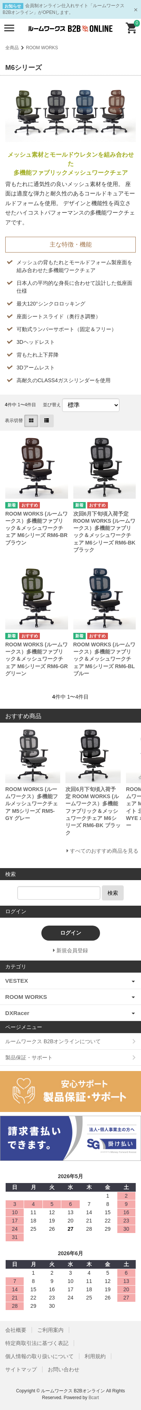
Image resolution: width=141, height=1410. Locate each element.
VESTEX (16, 980)
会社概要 (15, 1330)
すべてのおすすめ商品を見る (104, 851)
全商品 (12, 47)
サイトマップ (21, 1369)
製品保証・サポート (29, 1057)
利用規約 (95, 1356)
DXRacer (17, 1013)
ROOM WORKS (42, 47)
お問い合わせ (63, 1369)
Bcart (93, 1397)
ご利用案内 (50, 1330)
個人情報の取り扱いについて (39, 1356)
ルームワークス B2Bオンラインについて (53, 1041)
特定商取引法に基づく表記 (36, 1343)
